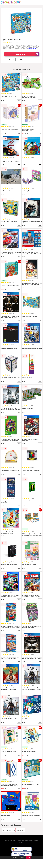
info (19, 100)
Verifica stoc (27, 54)
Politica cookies (19, 857)
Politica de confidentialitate (25, 841)
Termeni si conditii (10, 841)
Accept (28, 857)
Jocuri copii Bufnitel (9, 830)
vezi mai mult (32, 48)
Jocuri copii (20, 830)
